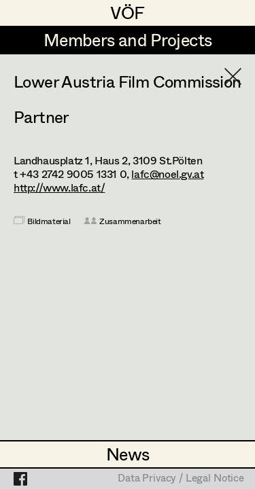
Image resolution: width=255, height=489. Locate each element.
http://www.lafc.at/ (59, 187)
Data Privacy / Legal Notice (181, 479)
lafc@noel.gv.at (167, 173)
